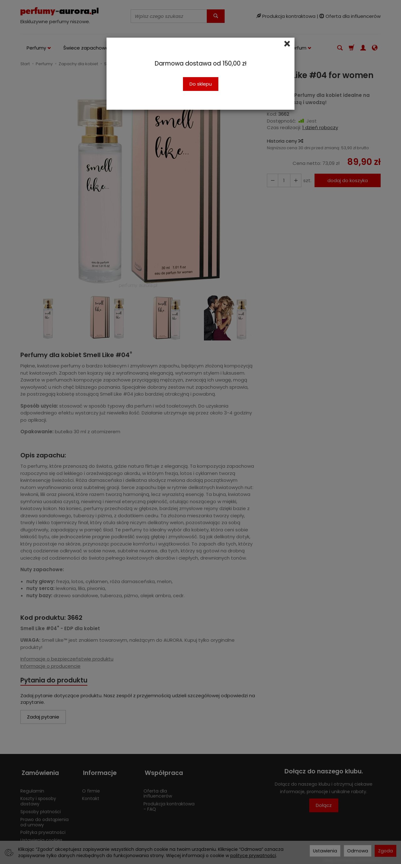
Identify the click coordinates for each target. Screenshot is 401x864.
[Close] (287, 44)
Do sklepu (201, 84)
